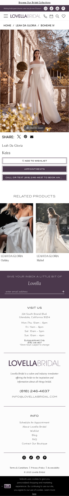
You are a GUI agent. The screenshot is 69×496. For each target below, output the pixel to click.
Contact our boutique (34, 443)
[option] (34, 81)
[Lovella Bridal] (25, 16)
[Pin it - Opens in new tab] (25, 137)
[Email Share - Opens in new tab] (31, 136)
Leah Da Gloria (26, 25)
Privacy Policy (38, 467)
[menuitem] (5, 16)
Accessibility (53, 467)
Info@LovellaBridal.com (34, 397)
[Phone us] (45, 16)
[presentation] (16, 228)
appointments (34, 169)
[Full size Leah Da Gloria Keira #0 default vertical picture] (34, 81)
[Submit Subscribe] (61, 291)
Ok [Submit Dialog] (7, 486)
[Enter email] (34, 291)
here (34, 493)
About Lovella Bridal (34, 426)
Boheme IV (47, 25)
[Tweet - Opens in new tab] (19, 137)
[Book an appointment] (51, 16)
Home (7, 25)
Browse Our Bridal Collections (35, 2)
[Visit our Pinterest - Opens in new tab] (63, 8)
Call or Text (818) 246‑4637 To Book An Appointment (36, 177)
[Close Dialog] (2, 486)
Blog (34, 435)
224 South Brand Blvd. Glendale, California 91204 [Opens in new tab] (34, 315)
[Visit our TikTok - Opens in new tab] (51, 8)
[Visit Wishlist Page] (63, 16)
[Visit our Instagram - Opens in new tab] (46, 8)
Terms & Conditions (19, 467)
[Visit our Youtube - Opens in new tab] (57, 8)
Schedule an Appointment (34, 422)
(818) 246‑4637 (34, 342)
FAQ (34, 439)
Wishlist (34, 430)
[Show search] (57, 16)
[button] (5, 16)
